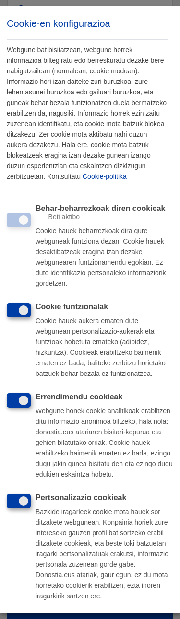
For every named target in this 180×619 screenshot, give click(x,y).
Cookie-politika (105, 177)
